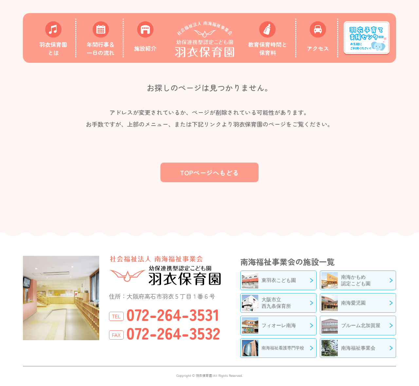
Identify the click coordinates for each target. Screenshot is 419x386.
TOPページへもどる (209, 172)
